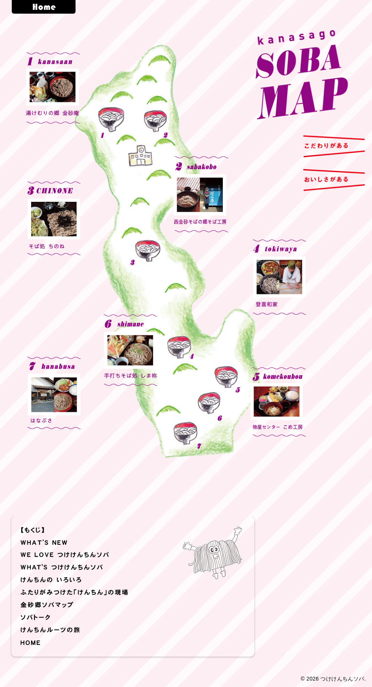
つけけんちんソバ (342, 679)
